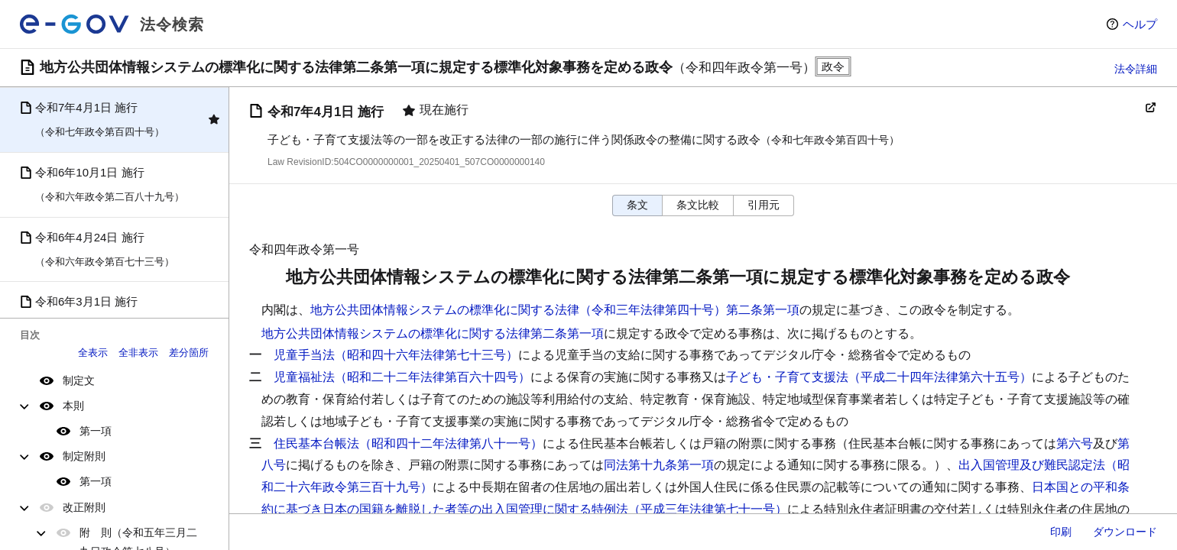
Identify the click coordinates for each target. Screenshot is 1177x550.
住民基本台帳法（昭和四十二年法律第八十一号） (408, 443)
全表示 (93, 352)
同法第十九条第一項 (659, 464)
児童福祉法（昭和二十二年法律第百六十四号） (402, 376)
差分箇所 (189, 352)
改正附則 (84, 507)
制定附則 (84, 456)
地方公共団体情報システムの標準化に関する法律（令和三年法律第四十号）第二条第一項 (554, 309)
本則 (73, 406)
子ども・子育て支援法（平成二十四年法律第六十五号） (879, 376)
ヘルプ (1140, 24)
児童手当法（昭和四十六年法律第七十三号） (396, 354)
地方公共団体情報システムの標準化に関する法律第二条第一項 (432, 333)
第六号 (1074, 443)
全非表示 (138, 352)
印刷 (1061, 532)
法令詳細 (1135, 69)
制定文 (79, 380)
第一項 (95, 431)
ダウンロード (1125, 532)
